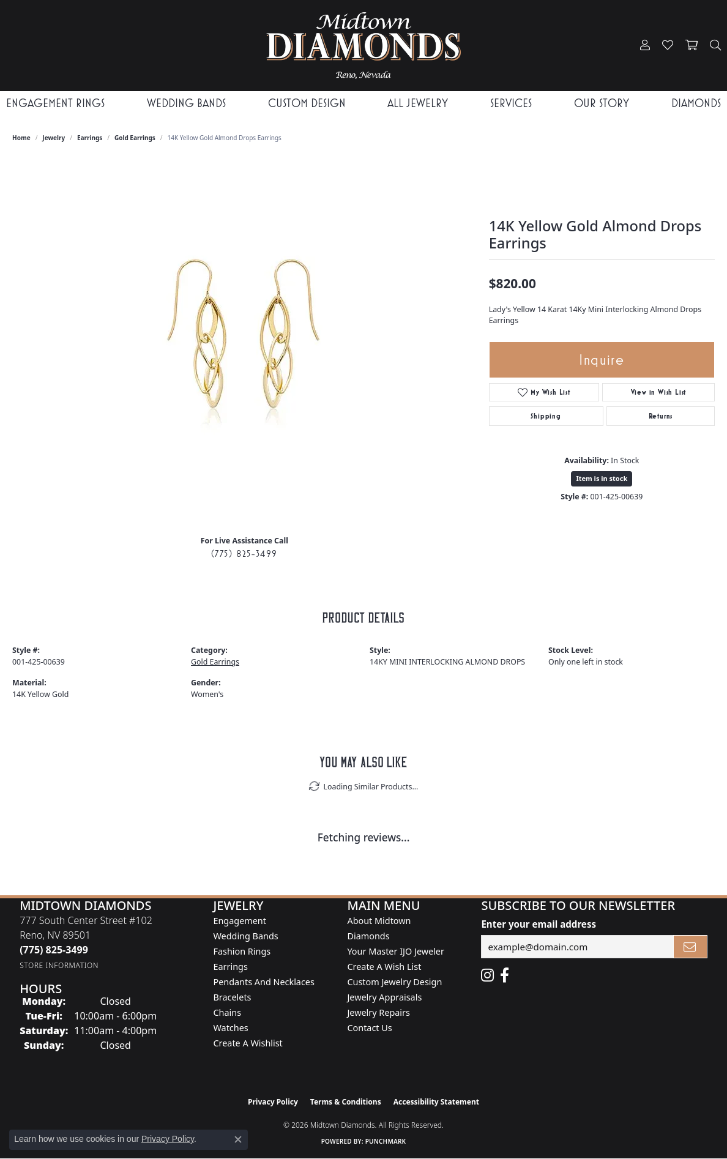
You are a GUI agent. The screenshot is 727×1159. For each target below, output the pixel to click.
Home (21, 137)
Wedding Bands (186, 103)
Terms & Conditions (345, 1102)
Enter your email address (538, 924)
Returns (661, 416)
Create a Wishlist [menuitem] (247, 1043)
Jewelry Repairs (378, 1012)
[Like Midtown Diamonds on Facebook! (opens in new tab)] (504, 975)
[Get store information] (59, 965)
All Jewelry (417, 103)
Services (511, 103)
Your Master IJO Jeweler (395, 951)
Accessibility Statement (436, 1102)
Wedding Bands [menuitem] (245, 936)
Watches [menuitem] (230, 1028)
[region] (244, 342)
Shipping (546, 416)
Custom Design (307, 103)
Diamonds (696, 103)
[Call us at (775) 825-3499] (54, 949)
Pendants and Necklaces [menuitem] (263, 982)
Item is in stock (601, 478)
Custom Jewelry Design (394, 982)
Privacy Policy (273, 1102)
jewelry (53, 137)
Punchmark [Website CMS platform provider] (385, 1141)
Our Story (601, 103)
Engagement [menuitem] (239, 920)
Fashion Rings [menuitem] (241, 951)
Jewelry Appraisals (384, 997)
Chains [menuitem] (227, 1012)
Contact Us (369, 1028)
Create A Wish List (384, 966)
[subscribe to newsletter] (690, 946)
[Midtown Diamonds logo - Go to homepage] (364, 45)
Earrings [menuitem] (230, 966)
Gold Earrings (134, 137)
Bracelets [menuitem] (232, 997)
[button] (645, 45)
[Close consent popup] (238, 1139)
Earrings (89, 137)
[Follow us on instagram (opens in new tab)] (487, 975)
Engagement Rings (55, 103)
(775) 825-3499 (244, 553)
